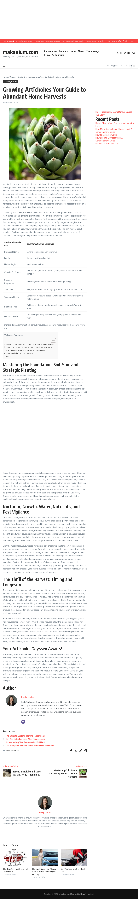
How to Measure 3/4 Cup (106, 143)
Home (73, 51)
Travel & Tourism (54, 55)
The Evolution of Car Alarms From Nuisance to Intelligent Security (44, 872)
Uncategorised (15, 77)
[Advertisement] (68, 19)
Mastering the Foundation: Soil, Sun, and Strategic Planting (30, 344)
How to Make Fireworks (106, 135)
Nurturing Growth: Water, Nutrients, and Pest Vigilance (29, 347)
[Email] (23, 722)
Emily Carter (27, 696)
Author (9, 356)
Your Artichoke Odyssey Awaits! (19, 353)
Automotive (50, 51)
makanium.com (20, 51)
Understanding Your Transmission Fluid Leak (25, 742)
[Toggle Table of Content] (52, 340)
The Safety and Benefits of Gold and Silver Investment (30, 745)
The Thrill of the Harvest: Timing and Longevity (25, 350)
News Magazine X (87, 894)
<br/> (45, 437)
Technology (93, 51)
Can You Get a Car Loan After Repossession (25, 739)
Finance (63, 51)
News (81, 51)
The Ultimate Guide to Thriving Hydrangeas (25, 736)
